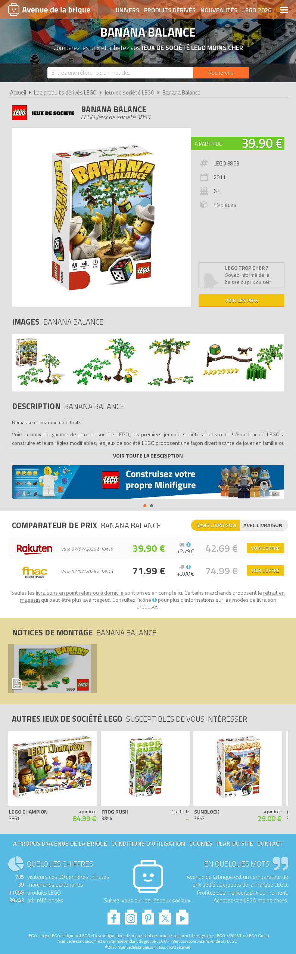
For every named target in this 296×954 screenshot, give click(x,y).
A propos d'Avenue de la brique (60, 843)
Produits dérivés (170, 10)
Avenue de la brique (49, 9)
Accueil (18, 92)
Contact (270, 843)
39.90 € (262, 143)
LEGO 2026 (256, 10)
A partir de (208, 144)
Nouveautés (218, 10)
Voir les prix (241, 300)
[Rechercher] (221, 72)
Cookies (200, 843)
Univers (127, 10)
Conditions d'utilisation (148, 843)
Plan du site (234, 843)
